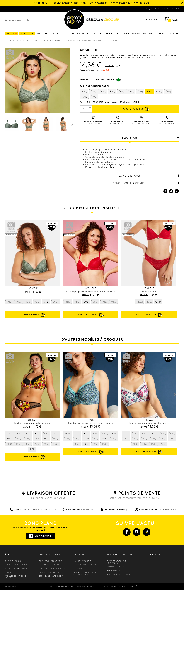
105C (159, 91)
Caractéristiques (149, 175)
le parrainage (79, 568)
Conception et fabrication (146, 183)
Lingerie (8, 572)
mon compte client (82, 561)
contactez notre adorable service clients (86, 573)
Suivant (71, 124)
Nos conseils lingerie (49, 565)
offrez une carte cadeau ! (52, 576)
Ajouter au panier (136, 109)
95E (121, 91)
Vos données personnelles (89, 586)
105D (168, 91)
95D (112, 91)
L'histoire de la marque (16, 565)
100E (149, 91)
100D (140, 91)
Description (150, 137)
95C (102, 91)
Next (175, 395)
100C (130, 91)
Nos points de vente (117, 567)
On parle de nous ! (13, 561)
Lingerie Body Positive (49, 572)
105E (84, 97)
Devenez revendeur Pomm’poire (116, 562)
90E (93, 91)
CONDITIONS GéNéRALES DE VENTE (61, 586)
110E (94, 97)
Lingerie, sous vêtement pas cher (20, 9)
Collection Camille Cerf (119, 574)
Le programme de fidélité (85, 565)
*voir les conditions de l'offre (16, 577)
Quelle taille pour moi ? (91, 102)
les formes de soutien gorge (53, 568)
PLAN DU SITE (127, 586)
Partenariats (113, 570)
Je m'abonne (43, 535)
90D (84, 91)
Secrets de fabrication (16, 568)
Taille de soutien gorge (95, 86)
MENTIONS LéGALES (112, 586)
